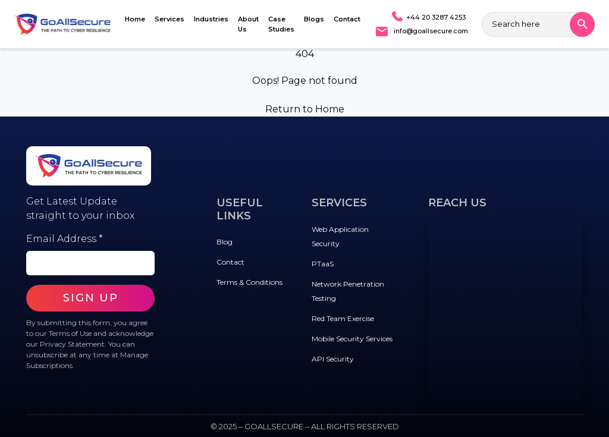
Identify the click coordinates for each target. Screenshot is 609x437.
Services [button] (169, 19)
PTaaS (323, 263)
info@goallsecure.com (431, 31)
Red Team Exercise (343, 318)
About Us (248, 24)
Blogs (314, 19)
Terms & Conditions (249, 282)
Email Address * (64, 238)
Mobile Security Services (352, 338)
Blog (224, 241)
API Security (333, 358)
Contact (347, 19)
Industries (211, 19)
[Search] (582, 24)
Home (135, 19)
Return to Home (304, 109)
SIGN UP (90, 297)
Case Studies (281, 24)
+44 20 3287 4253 (436, 17)
